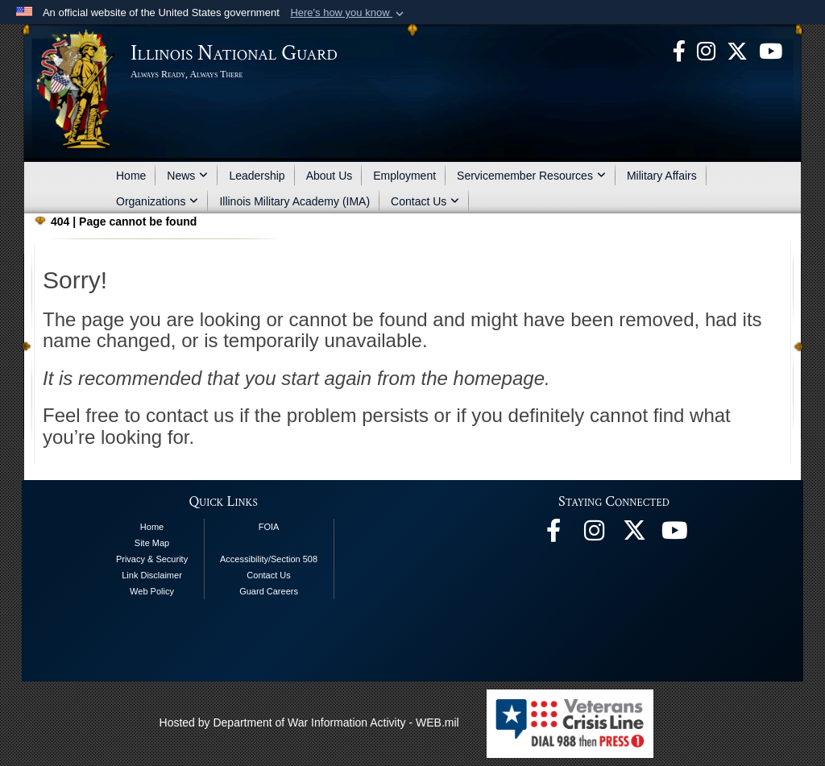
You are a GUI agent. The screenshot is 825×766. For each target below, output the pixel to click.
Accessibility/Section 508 (268, 559)
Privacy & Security (152, 559)
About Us (329, 175)
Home (131, 175)
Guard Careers (268, 591)
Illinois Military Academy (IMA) (294, 201)
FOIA (269, 527)
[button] (348, 13)
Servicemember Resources (531, 175)
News (187, 175)
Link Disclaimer (152, 575)
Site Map (152, 543)
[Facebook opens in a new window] (679, 49)
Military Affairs (662, 175)
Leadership (256, 175)
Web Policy (152, 591)
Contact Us (425, 201)
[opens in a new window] (737, 49)
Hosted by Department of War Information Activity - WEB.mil (309, 722)
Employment (404, 175)
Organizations (157, 201)
